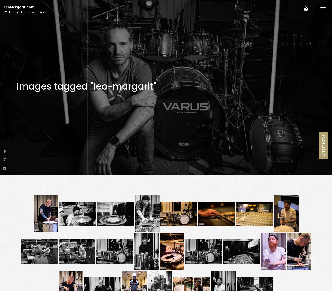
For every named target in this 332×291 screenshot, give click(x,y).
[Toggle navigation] (323, 8)
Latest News (323, 145)
